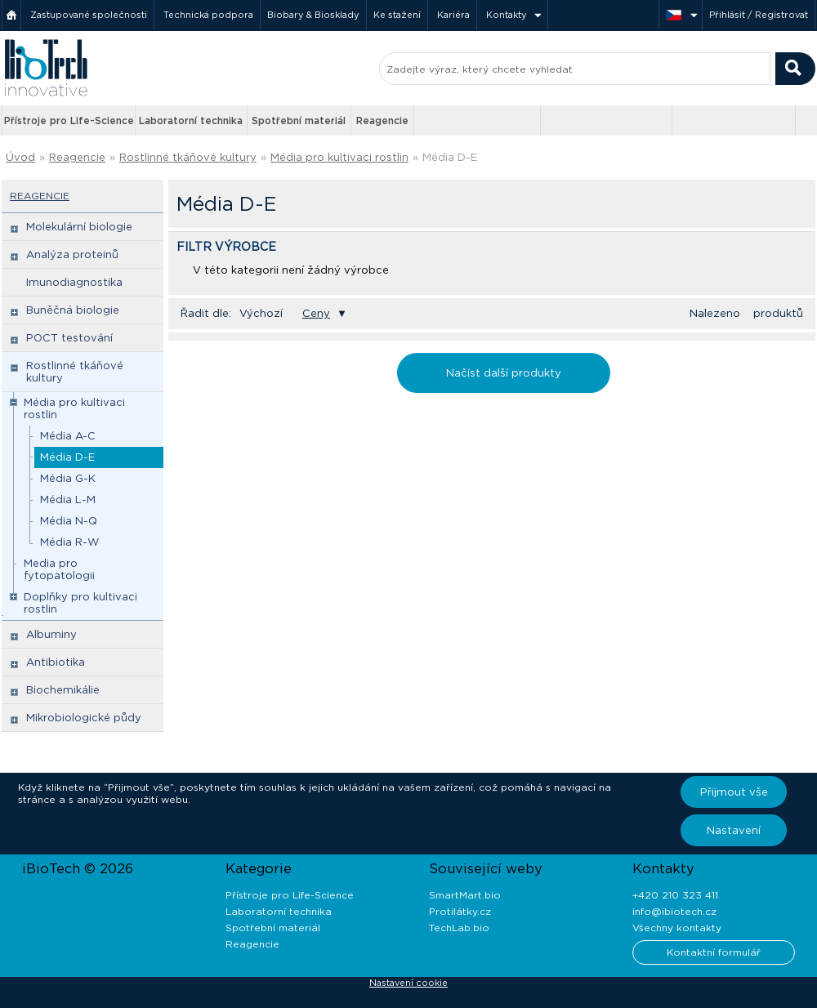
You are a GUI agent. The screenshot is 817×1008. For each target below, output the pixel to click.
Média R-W (69, 542)
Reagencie (382, 120)
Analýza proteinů (72, 254)
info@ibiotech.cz (674, 911)
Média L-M (68, 499)
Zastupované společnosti (88, 14)
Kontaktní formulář (714, 952)
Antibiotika (55, 662)
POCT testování (69, 338)
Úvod (20, 157)
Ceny (316, 313)
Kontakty (506, 14)
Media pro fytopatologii (59, 569)
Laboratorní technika (191, 120)
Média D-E (449, 157)
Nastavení (734, 830)
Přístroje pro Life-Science (69, 120)
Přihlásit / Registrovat (758, 14)
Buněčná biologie (72, 310)
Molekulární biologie (79, 227)
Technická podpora (208, 14)
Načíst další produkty (503, 373)
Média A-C (68, 436)
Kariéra (453, 14)
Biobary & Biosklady (313, 14)
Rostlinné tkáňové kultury (188, 157)
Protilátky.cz (460, 911)
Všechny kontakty (676, 927)
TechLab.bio (459, 927)
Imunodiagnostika (74, 282)
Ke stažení (397, 14)
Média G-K (68, 478)
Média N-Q (68, 521)
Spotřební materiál (299, 120)
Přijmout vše (734, 792)
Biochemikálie (63, 690)
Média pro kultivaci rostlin (339, 157)
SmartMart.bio (465, 895)
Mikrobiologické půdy (83, 717)
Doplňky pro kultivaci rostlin (80, 603)
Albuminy (51, 634)
